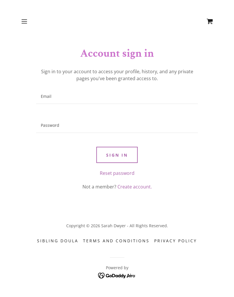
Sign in (117, 155)
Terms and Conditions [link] (116, 240)
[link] (209, 21)
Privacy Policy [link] (175, 240)
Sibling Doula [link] (57, 240)
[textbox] (117, 96)
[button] (33, 21)
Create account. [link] (134, 187)
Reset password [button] (117, 173)
